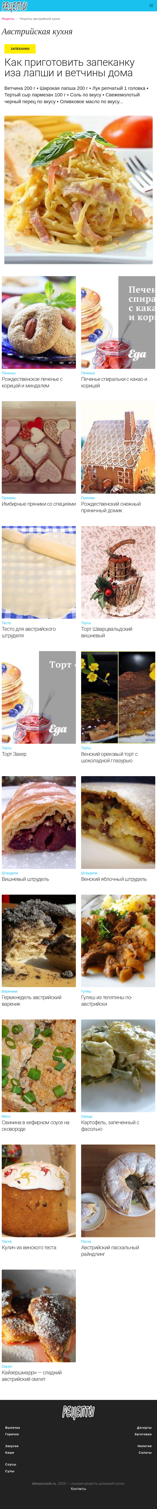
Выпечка (12, 1427)
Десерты (144, 1427)
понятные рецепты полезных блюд (78, 1412)
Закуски (12, 1446)
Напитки (145, 1446)
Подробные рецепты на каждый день (18, 7)
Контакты (78, 1489)
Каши (9, 1452)
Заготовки (143, 1434)
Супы (9, 1471)
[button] (151, 5)
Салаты (145, 1452)
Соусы (10, 1464)
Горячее (12, 1434)
